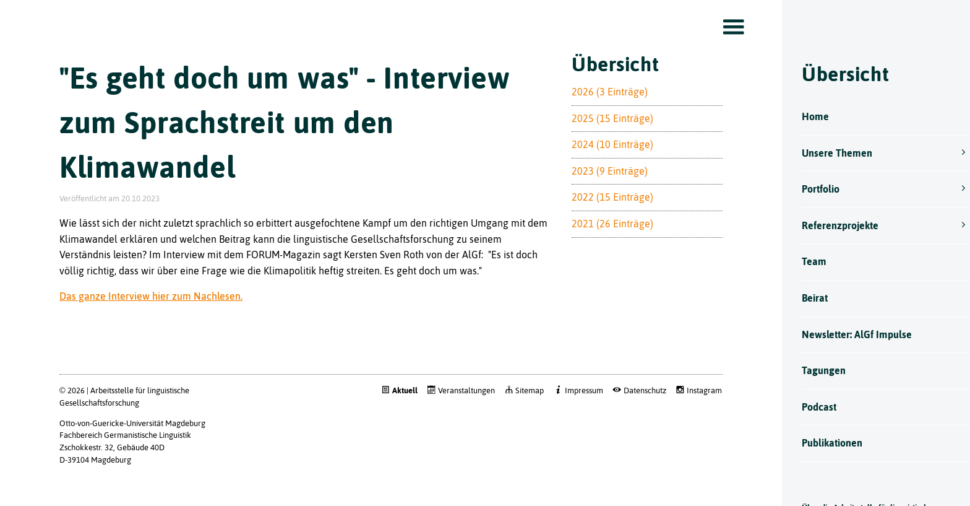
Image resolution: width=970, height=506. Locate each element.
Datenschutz (635, 412)
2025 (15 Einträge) (605, 140)
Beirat (805, 297)
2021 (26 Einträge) (605, 245)
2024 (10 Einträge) (605, 166)
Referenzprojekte (830, 225)
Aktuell (395, 412)
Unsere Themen (827, 153)
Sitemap (519, 412)
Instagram (694, 412)
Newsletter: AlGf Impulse (847, 334)
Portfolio (811, 188)
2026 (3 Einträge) (602, 113)
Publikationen (822, 442)
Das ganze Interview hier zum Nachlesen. (150, 317)
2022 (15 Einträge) (605, 218)
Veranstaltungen (456, 412)
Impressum (574, 412)
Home (805, 116)
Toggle (722, 27)
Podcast (809, 406)
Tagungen (814, 370)
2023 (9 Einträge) (602, 192)
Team (804, 261)
